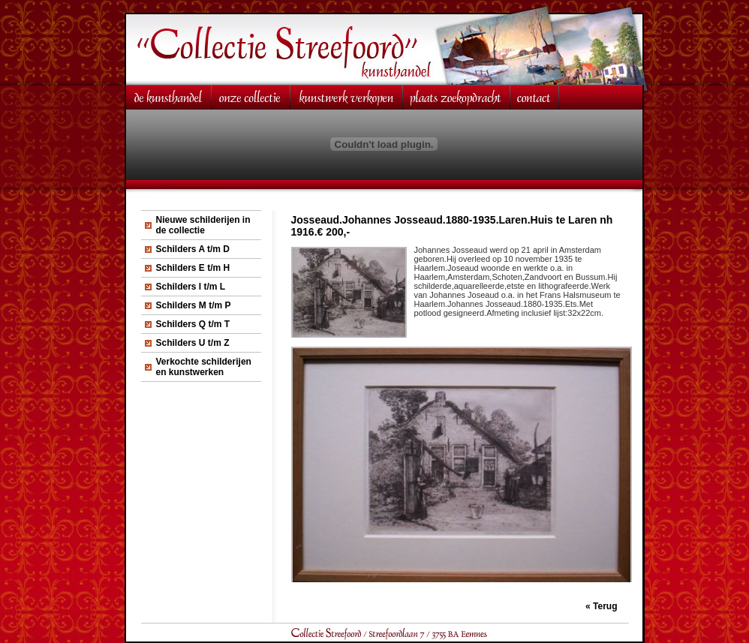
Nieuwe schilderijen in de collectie (203, 225)
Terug (605, 606)
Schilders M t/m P (193, 305)
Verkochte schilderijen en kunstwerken (203, 366)
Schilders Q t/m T (193, 324)
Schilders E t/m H (193, 268)
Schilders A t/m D (193, 249)
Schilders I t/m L (191, 286)
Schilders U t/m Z (193, 343)
